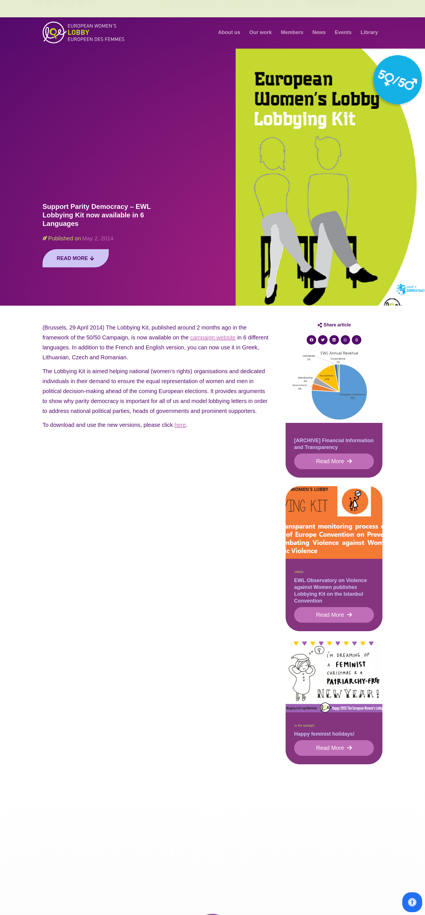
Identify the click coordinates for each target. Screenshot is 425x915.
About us (229, 32)
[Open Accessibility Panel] (412, 902)
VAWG (298, 572)
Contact (286, 8)
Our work (260, 32)
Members (292, 32)
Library (369, 32)
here (180, 425)
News (319, 32)
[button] (311, 340)
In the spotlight (304, 725)
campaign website (213, 337)
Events (343, 32)
